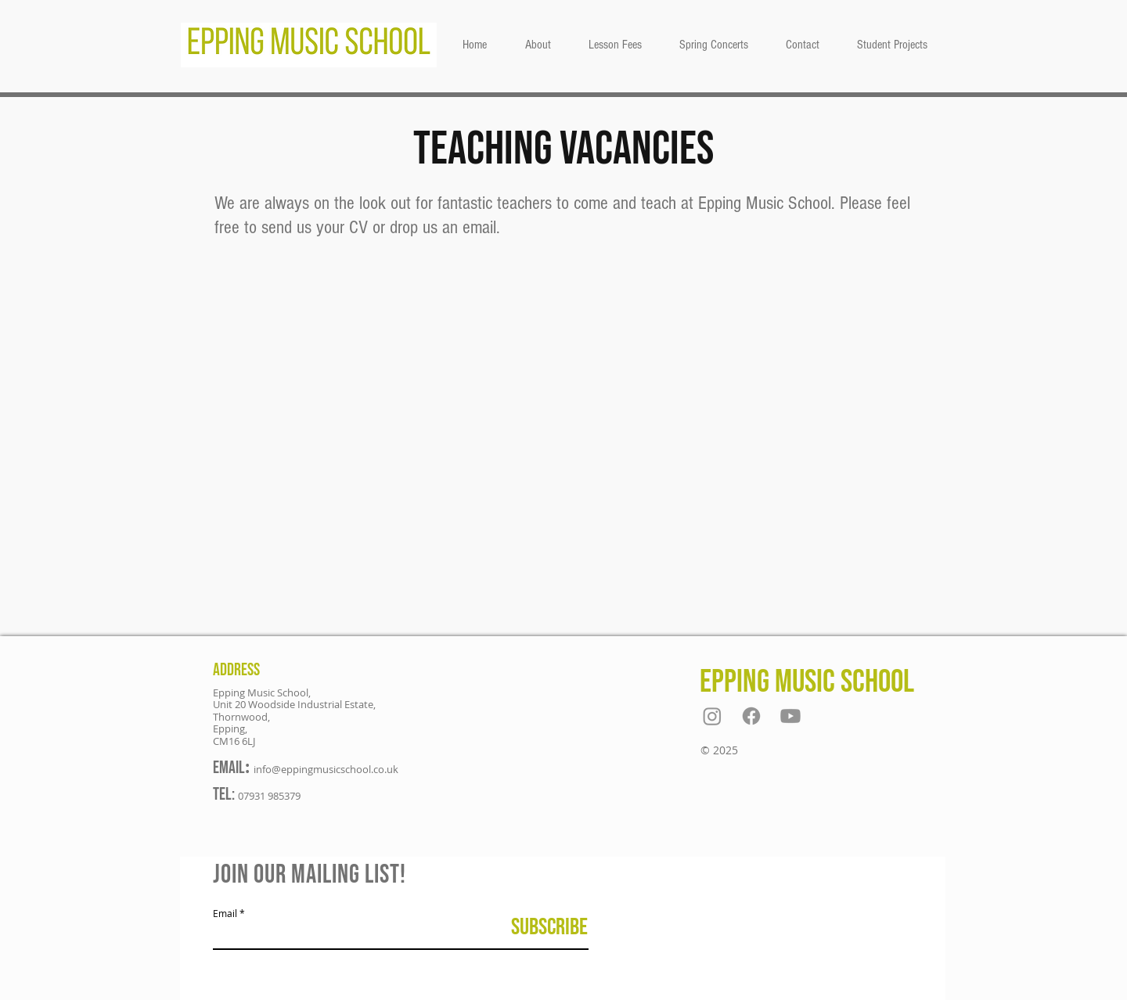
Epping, (230, 728)
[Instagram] (712, 716)
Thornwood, (241, 717)
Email (225, 913)
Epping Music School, (262, 692)
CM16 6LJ (234, 741)
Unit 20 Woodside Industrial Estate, (294, 704)
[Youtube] (790, 716)
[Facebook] (751, 716)
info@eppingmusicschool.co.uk (326, 769)
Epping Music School (807, 682)
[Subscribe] (548, 927)
